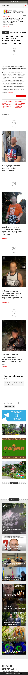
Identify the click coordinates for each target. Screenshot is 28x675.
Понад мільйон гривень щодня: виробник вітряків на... (14, 564)
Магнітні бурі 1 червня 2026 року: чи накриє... (13, 651)
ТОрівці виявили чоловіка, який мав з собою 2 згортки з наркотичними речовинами (20, 104)
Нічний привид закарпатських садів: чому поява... (14, 609)
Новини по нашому (7, 606)
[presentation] (5, 382)
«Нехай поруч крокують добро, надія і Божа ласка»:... (14, 637)
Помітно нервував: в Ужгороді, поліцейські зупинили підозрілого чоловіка (12, 230)
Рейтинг (23, 32)
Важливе (5, 620)
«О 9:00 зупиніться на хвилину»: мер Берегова (12, 530)
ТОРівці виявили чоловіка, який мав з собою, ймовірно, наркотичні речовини (12, 294)
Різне (5, 649)
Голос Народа (6, 544)
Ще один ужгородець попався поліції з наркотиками (11, 167)
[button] (5, 382)
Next (25, 16)
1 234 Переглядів (14, 32)
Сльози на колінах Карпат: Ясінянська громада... (13, 594)
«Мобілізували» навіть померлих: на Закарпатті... (13, 578)
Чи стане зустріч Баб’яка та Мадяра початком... (13, 623)
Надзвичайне (6, 592)
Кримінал (10, 92)
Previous (23, 16)
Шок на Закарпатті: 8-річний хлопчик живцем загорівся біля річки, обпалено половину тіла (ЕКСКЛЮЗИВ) (13, 20)
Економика (6, 561)
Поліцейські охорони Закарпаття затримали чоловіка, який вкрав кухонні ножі (7, 104)
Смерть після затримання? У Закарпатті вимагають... (14, 547)
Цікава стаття (21, 95)
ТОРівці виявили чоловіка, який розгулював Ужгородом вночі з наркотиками (12, 358)
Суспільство (6, 527)
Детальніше (5, 175)
